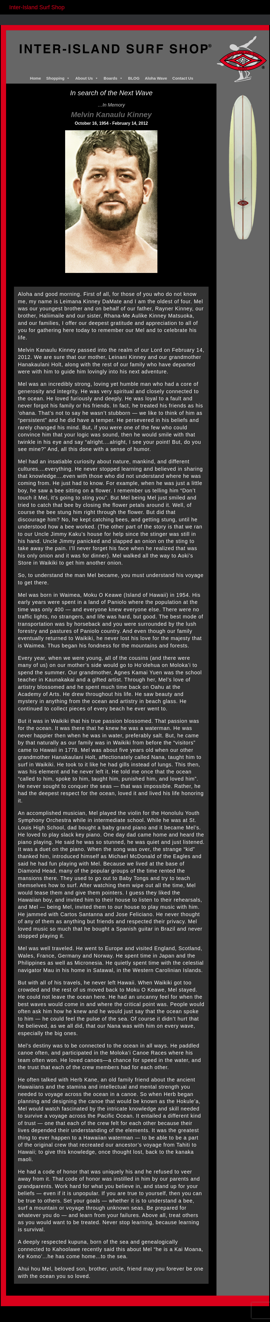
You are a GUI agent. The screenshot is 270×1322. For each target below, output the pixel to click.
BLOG (133, 78)
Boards (113, 78)
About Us (86, 78)
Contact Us (182, 78)
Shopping (58, 78)
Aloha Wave (156, 78)
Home (35, 78)
